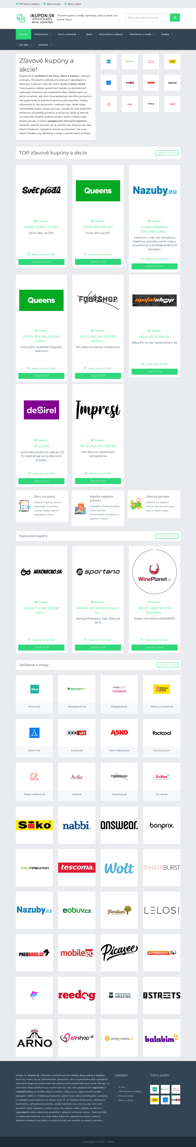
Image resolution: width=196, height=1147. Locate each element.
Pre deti (25, 44)
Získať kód (97, 261)
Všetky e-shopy (168, 665)
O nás (121, 1087)
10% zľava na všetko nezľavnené (98, 347)
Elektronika (43, 34)
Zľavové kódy (52, 4)
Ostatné (45, 44)
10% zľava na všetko (98, 446)
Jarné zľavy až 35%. (41, 233)
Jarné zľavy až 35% (41, 227)
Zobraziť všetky (167, 153)
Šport (89, 34)
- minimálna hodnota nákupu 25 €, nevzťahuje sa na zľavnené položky (41, 456)
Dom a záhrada (68, 34)
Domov (23, 34)
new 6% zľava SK (155, 337)
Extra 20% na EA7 (98, 227)
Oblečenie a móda (142, 34)
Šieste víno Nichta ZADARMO (154, 618)
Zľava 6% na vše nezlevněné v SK (154, 342)
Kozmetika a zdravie (111, 34)
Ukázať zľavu (41, 262)
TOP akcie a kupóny (28, 4)
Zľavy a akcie (72, 4)
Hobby (166, 34)
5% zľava (41, 446)
